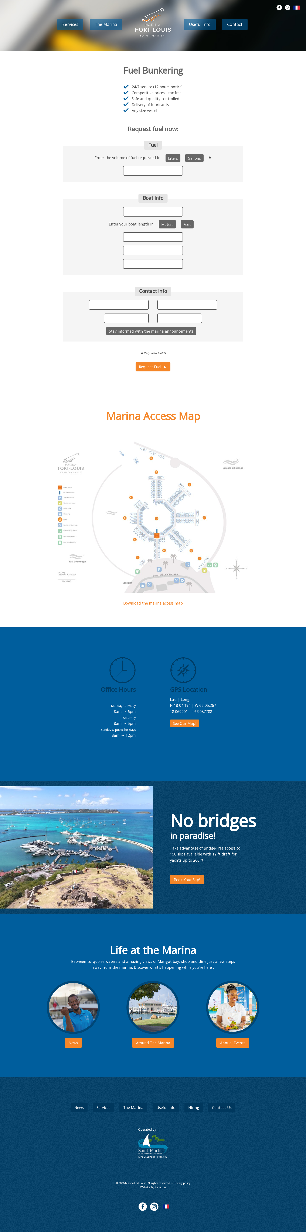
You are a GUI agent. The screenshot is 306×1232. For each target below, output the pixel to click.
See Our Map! (184, 723)
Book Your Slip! (187, 879)
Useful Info (200, 24)
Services (70, 24)
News (79, 1107)
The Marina (106, 24)
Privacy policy (182, 1183)
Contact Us (222, 1107)
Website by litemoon (153, 1187)
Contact (234, 24)
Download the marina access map (153, 603)
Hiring (193, 1107)
